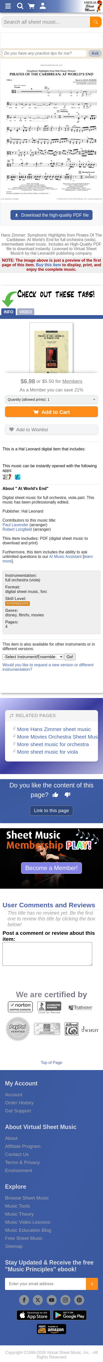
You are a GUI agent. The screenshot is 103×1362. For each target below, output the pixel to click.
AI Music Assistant (65, 556)
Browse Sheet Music (27, 1198)
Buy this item (48, 265)
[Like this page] (55, 795)
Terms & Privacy (22, 1162)
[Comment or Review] (47, 954)
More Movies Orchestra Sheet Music (59, 737)
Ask (95, 53)
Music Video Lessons (27, 1222)
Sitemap (14, 1246)
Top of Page (51, 1062)
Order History (19, 1102)
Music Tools (17, 1206)
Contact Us (17, 1154)
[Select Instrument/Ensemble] (33, 656)
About (11, 1138)
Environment (18, 1170)
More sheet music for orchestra (53, 744)
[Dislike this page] (67, 795)
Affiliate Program (22, 1146)
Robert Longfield (17, 529)
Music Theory (19, 1214)
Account (13, 1094)
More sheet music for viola (47, 752)
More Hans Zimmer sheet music (54, 729)
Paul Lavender (15, 525)
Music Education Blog (28, 1230)
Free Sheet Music (24, 1238)
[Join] (92, 1284)
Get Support (18, 1110)
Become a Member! (51, 868)
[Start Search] (95, 22)
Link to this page (51, 810)
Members (72, 381)
